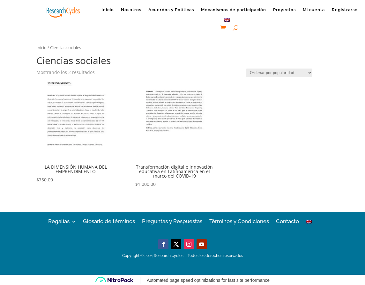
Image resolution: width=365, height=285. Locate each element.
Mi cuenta (314, 10)
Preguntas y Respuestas (172, 221)
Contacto (287, 221)
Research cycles (168, 255)
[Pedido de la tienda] (279, 73)
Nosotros (131, 10)
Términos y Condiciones (239, 221)
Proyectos (284, 10)
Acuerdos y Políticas (171, 10)
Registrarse (345, 10)
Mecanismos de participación (233, 10)
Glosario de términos (109, 221)
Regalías (59, 221)
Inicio (107, 10)
